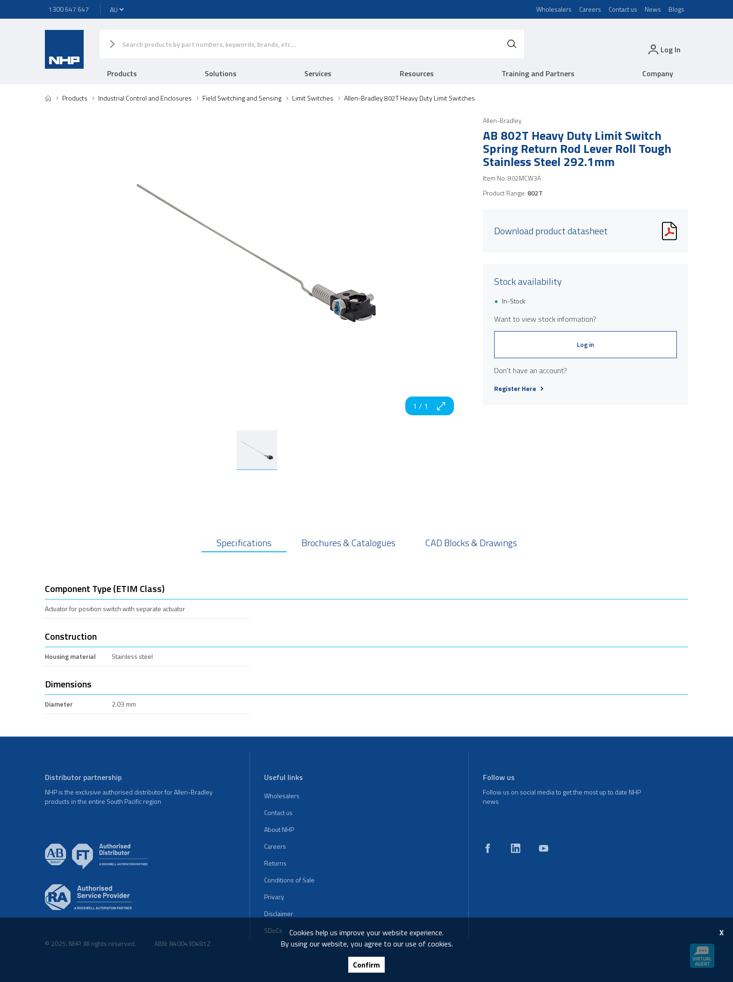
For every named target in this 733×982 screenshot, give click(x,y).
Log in (585, 344)
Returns (275, 863)
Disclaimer (278, 913)
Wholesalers (554, 9)
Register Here (519, 388)
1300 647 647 (69, 9)
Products (122, 73)
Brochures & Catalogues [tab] (348, 542)
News (653, 9)
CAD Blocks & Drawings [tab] (471, 542)
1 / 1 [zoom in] (429, 406)
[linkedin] (515, 848)
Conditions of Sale (289, 880)
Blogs (676, 9)
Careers (590, 9)
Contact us (623, 9)
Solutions (221, 73)
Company (657, 73)
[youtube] (543, 848)
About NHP (279, 829)
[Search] (511, 44)
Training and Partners (538, 73)
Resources (417, 73)
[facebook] (487, 848)
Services (317, 73)
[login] (664, 49)
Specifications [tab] (244, 542)
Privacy (274, 897)
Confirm (366, 964)
